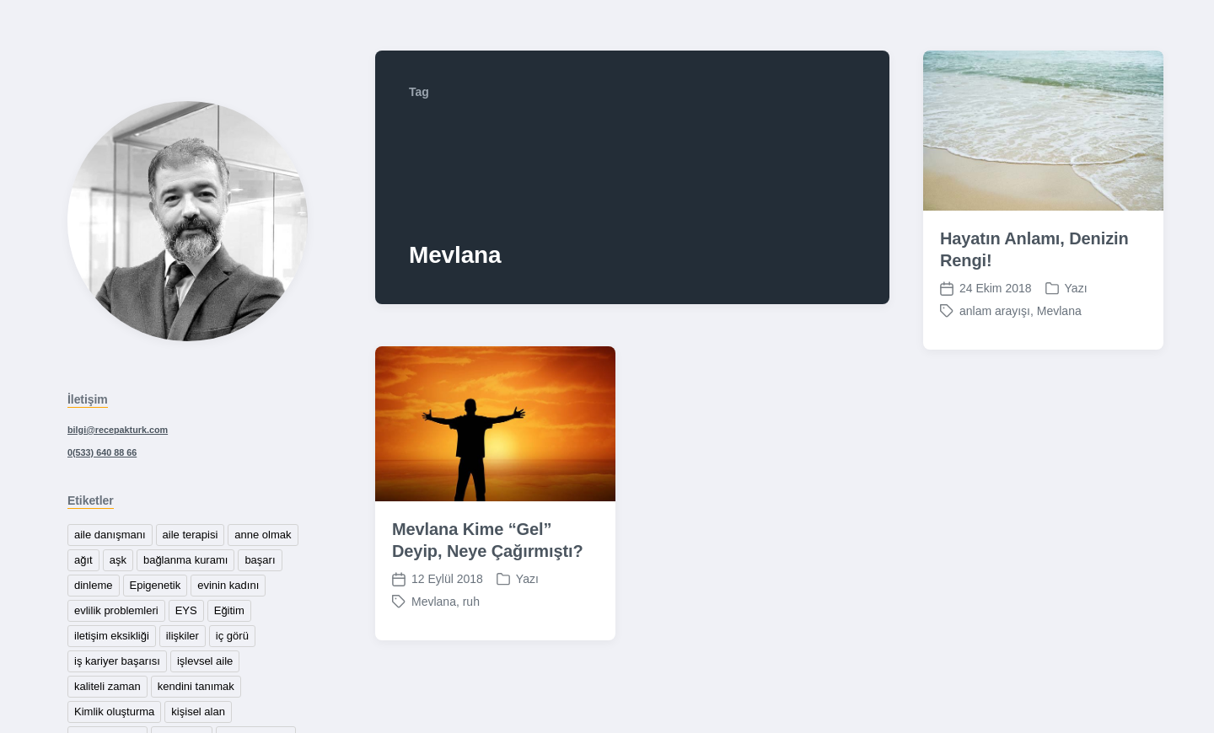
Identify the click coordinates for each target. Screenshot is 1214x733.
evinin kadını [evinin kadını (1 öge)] (228, 585)
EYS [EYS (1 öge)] (186, 610)
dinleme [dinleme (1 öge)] (93, 585)
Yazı (1076, 295)
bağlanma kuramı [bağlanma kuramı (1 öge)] (185, 560)
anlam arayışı (994, 318)
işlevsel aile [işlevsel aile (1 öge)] (205, 661)
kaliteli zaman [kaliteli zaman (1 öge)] (107, 686)
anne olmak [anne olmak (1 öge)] (262, 534)
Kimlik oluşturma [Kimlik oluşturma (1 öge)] (114, 711)
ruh (471, 609)
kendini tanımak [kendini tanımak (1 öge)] (196, 686)
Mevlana (1059, 318)
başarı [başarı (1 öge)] (259, 560)
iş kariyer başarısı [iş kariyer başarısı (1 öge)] (117, 661)
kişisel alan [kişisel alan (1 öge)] (198, 711)
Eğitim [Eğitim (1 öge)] (229, 610)
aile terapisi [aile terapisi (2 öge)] (190, 534)
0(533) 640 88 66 (102, 452)
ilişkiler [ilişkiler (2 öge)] (182, 635)
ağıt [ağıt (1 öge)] (83, 560)
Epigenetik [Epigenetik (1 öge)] (155, 585)
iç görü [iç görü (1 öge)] (232, 635)
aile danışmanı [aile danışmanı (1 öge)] (110, 534)
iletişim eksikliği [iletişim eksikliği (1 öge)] (111, 635)
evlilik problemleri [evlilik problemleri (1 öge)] (116, 610)
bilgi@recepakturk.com (117, 430)
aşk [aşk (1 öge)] (118, 560)
